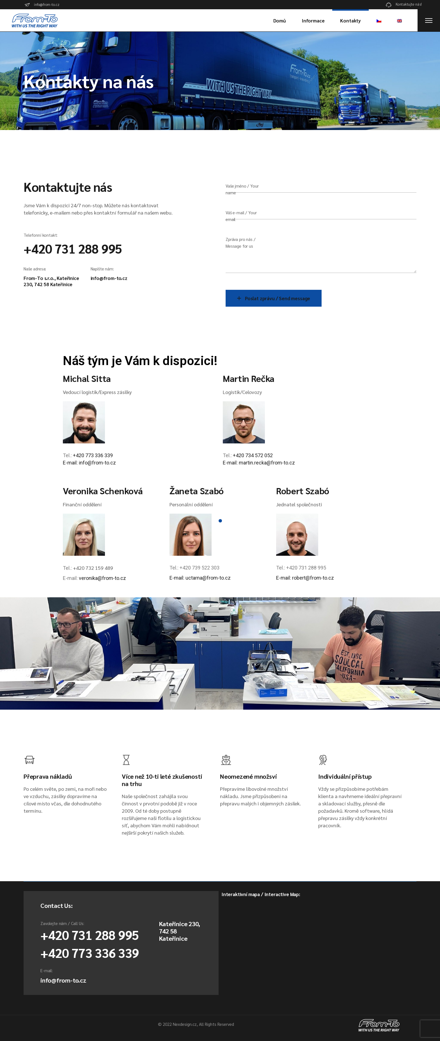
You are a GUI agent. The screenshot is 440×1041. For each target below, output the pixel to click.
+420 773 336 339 (93, 455)
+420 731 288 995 (73, 248)
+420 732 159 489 (93, 567)
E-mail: (231, 463)
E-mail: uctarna (185, 578)
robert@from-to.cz (313, 578)
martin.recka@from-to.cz (267, 463)
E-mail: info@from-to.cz (89, 463)
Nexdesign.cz (185, 1024)
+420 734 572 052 (253, 455)
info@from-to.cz (109, 278)
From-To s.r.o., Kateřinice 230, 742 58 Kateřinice (51, 281)
